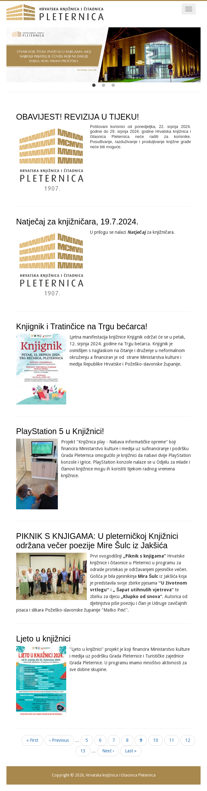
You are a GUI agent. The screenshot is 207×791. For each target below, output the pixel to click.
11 (174, 740)
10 (158, 740)
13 (85, 750)
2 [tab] (103, 85)
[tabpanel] (103, 54)
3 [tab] (113, 85)
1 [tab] (94, 85)
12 (190, 740)
